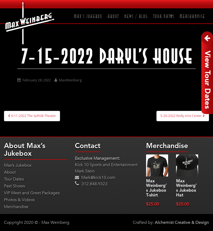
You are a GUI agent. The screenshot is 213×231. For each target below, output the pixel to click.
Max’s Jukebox (88, 16)
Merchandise (192, 16)
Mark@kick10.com (95, 177)
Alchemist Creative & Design (182, 222)
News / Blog (136, 16)
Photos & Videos (19, 200)
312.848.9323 (91, 184)
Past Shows (14, 186)
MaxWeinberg (70, 80)
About (113, 16)
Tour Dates (163, 16)
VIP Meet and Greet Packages (32, 193)
